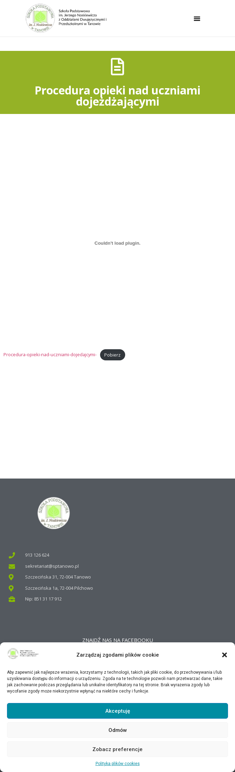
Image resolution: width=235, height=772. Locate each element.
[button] (224, 654)
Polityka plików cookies (118, 763)
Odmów (117, 730)
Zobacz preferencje (117, 749)
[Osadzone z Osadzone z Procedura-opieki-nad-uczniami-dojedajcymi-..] (117, 242)
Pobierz (112, 355)
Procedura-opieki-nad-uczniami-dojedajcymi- (50, 355)
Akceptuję (117, 711)
